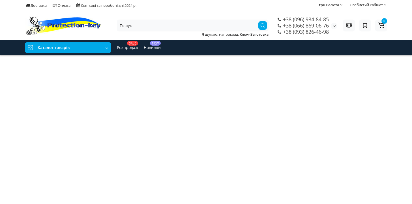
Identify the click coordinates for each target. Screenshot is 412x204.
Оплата (61, 5)
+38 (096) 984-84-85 (303, 19)
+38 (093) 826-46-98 (303, 31)
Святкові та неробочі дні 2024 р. (106, 5)
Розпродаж (127, 45)
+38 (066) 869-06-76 (303, 25)
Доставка (36, 5)
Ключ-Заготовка (254, 34)
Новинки (152, 45)
